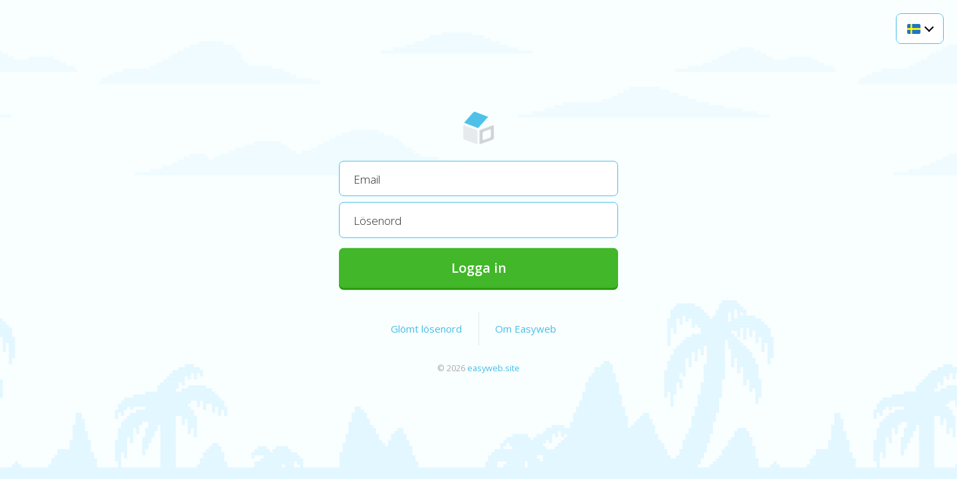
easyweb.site (493, 367)
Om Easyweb (525, 328)
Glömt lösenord (426, 328)
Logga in (478, 267)
